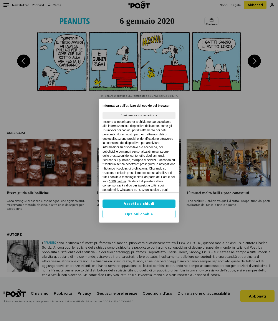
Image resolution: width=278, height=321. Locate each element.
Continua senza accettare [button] (139, 115)
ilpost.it (142, 185)
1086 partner (117, 181)
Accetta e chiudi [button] (139, 203)
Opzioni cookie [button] (139, 214)
